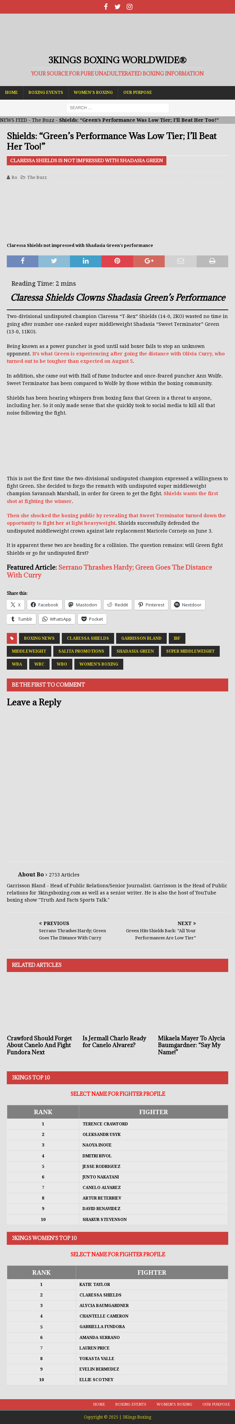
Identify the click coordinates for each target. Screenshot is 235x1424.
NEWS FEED (13, 120)
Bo (14, 177)
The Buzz (43, 120)
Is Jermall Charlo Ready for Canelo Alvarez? (114, 1042)
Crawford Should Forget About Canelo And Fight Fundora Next (39, 1045)
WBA (17, 664)
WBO (62, 664)
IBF (177, 638)
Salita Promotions (81, 651)
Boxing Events (46, 92)
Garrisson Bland (141, 638)
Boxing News (39, 638)
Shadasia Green (135, 651)
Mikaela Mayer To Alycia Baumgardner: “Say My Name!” (191, 1045)
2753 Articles (64, 874)
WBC (39, 664)
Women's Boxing (98, 664)
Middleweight (29, 651)
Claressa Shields (88, 638)
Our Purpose (137, 92)
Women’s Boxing (93, 92)
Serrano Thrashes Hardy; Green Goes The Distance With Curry (109, 571)
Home (11, 92)
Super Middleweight (190, 651)
